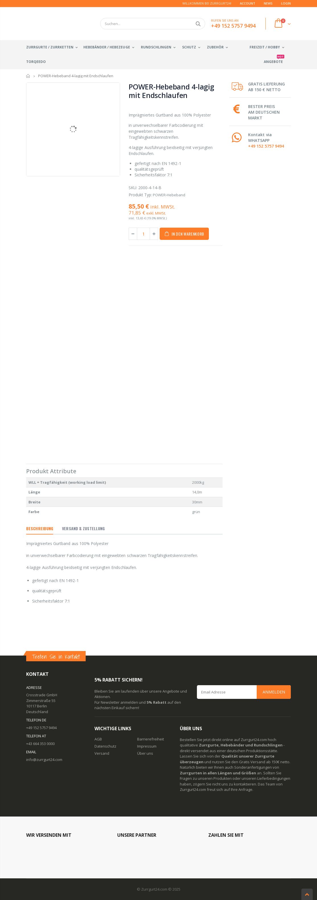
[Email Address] (244, 692)
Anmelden (274, 692)
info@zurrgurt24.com (44, 759)
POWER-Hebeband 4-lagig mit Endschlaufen (171, 91)
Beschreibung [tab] (39, 528)
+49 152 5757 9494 (266, 146)
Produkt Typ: (140, 194)
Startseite (28, 76)
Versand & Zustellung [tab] (83, 528)
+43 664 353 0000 (40, 743)
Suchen (198, 23)
